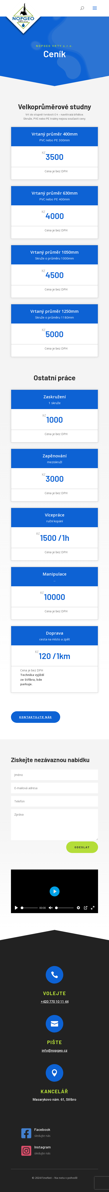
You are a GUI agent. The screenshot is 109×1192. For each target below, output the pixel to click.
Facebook (42, 1129)
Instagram (42, 1147)
